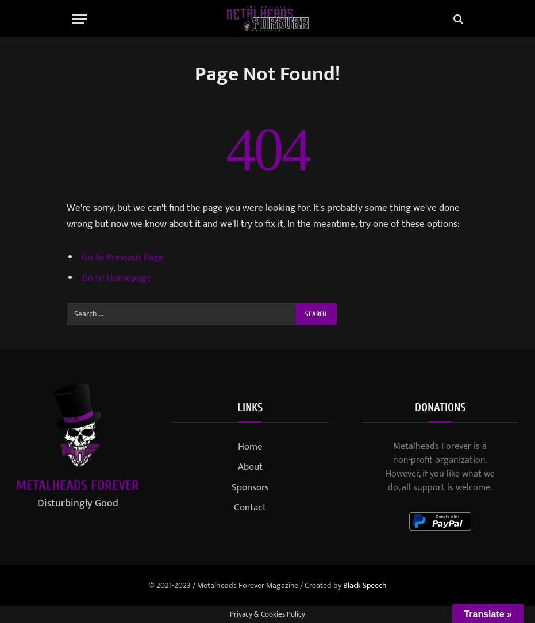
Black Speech (365, 585)
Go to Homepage (116, 278)
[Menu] (79, 19)
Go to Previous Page (123, 257)
